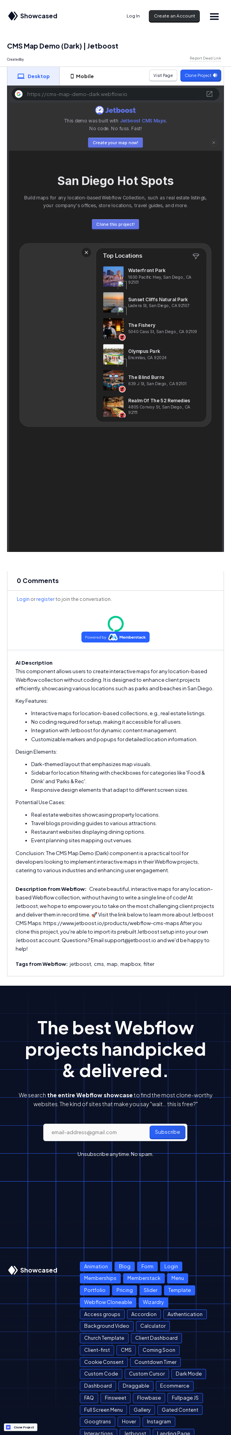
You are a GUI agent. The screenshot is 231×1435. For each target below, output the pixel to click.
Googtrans (97, 1421)
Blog (124, 1266)
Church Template (104, 1338)
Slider (150, 1290)
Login (23, 599)
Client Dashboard (156, 1338)
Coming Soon (159, 1350)
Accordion (144, 1314)
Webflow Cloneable (108, 1302)
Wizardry (153, 1302)
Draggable (136, 1386)
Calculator (153, 1326)
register (45, 599)
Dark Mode (189, 1373)
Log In (133, 16)
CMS (126, 1350)
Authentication (185, 1314)
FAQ (89, 1398)
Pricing (124, 1290)
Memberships (100, 1278)
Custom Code (101, 1373)
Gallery (142, 1410)
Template (179, 1290)
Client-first (97, 1350)
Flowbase (149, 1398)
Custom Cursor (147, 1373)
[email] (115, 1133)
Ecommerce (174, 1386)
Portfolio (95, 1290)
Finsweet (115, 1398)
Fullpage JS (185, 1398)
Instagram (159, 1421)
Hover (129, 1421)
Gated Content (180, 1410)
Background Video (106, 1326)
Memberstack (143, 1278)
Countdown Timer (155, 1362)
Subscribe (167, 1132)
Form (147, 1266)
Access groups (102, 1314)
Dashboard (98, 1386)
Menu (177, 1278)
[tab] (33, 76)
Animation (96, 1266)
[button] (214, 16)
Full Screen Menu (103, 1410)
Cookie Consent (103, 1362)
